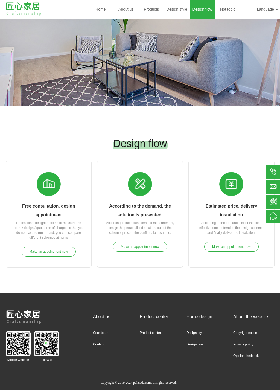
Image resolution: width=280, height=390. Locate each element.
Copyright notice (245, 333)
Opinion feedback (246, 356)
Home (100, 9)
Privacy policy (243, 344)
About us (125, 9)
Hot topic (227, 9)
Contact (98, 344)
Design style (177, 9)
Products (151, 9)
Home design (199, 316)
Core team (100, 333)
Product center (154, 316)
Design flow (202, 9)
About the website (250, 316)
